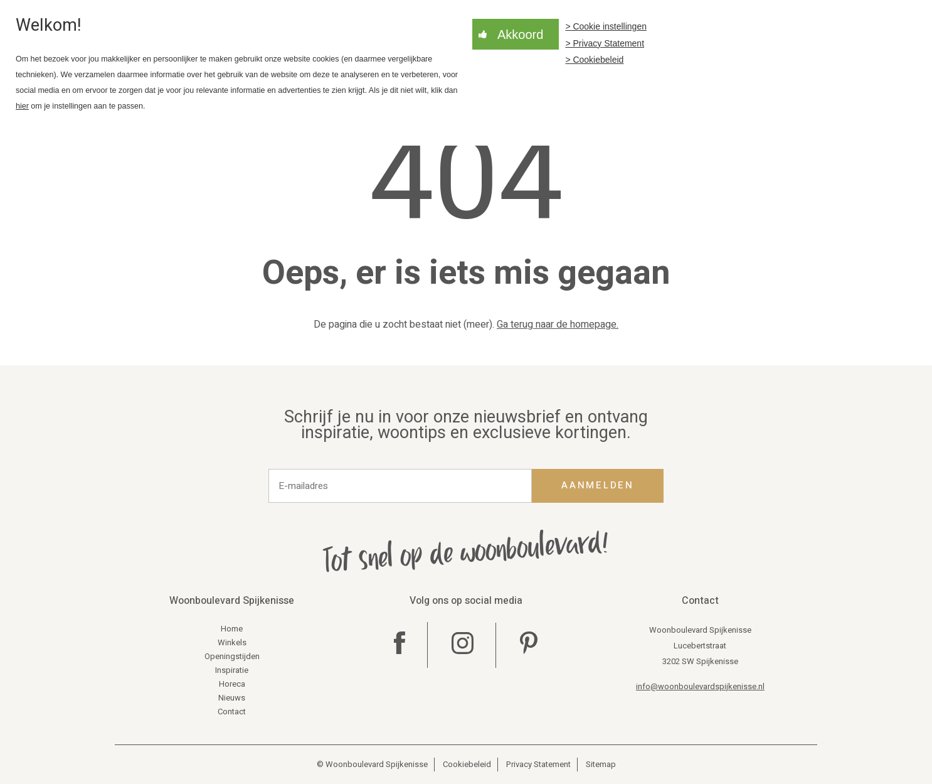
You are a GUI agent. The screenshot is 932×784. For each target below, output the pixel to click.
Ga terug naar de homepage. (557, 324)
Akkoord (520, 34)
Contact (232, 711)
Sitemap (601, 764)
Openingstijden (232, 656)
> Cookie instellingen (606, 26)
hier (22, 106)
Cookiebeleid (467, 764)
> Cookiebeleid (594, 60)
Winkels (232, 642)
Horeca (232, 684)
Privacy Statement (538, 764)
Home (232, 629)
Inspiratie (231, 670)
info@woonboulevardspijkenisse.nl (700, 686)
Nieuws (231, 698)
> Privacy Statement (604, 43)
